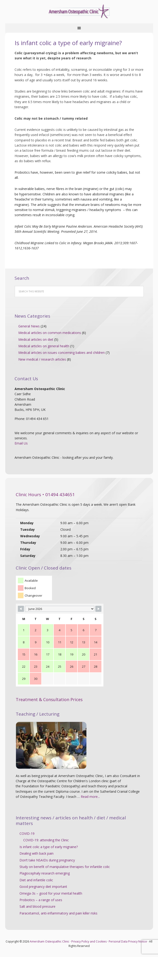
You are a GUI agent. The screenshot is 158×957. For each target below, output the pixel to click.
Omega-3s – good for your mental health (50, 893)
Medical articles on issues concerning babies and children (61, 352)
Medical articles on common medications (49, 332)
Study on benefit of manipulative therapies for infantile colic (64, 866)
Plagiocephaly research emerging (44, 873)
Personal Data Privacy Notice (128, 941)
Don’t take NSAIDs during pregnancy (47, 860)
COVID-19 (27, 833)
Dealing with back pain (36, 853)
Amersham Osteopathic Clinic (79, 11)
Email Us (21, 443)
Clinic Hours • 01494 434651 (45, 494)
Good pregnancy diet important (43, 886)
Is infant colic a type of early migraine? (48, 847)
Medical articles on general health (43, 346)
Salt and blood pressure (37, 906)
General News (29, 326)
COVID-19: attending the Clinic (46, 840)
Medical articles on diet (35, 339)
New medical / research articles (42, 359)
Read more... (90, 796)
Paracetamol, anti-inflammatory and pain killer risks (58, 913)
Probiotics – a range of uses (40, 900)
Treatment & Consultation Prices (49, 699)
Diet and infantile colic (36, 880)
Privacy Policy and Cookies (89, 941)
